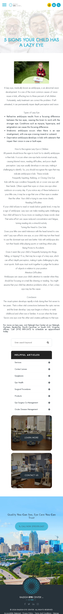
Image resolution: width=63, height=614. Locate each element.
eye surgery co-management (26, 402)
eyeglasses (19, 375)
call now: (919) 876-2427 (32, 526)
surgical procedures (23, 389)
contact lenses (21, 369)
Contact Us (31, 475)
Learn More (31, 437)
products (18, 396)
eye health (19, 382)
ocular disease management (26, 409)
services (18, 362)
